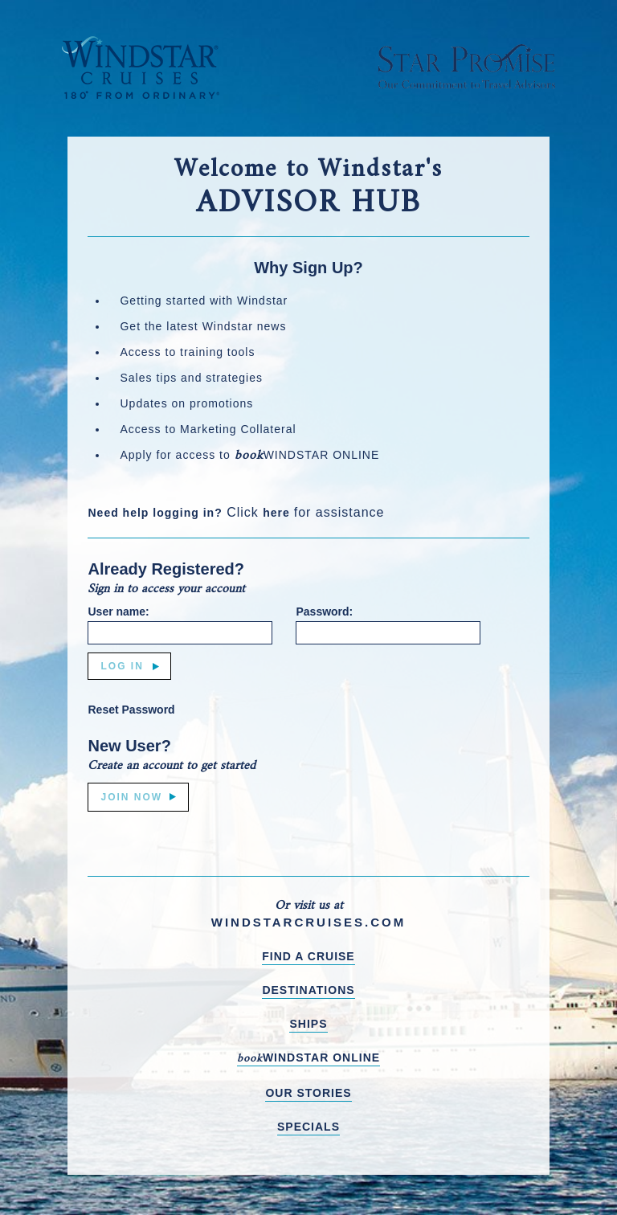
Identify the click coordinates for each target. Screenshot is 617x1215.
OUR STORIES (308, 1092)
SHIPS (308, 1023)
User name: (118, 611)
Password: (324, 611)
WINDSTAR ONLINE (308, 1058)
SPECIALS (308, 1126)
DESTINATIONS (308, 990)
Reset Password (131, 709)
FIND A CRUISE (308, 956)
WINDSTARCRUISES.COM (309, 922)
